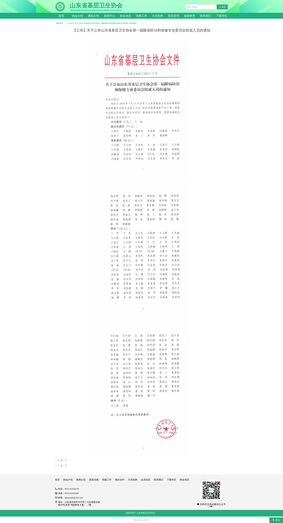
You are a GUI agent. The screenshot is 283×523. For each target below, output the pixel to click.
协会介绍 (77, 15)
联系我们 (205, 15)
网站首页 (59, 23)
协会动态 (125, 15)
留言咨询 (173, 15)
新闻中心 (109, 15)
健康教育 (189, 15)
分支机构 (157, 15)
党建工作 (141, 15)
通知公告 (93, 15)
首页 (61, 15)
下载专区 (221, 15)
